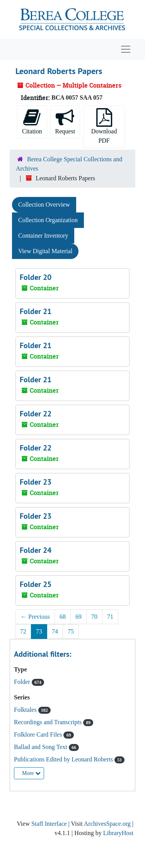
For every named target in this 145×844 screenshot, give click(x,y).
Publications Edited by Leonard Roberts (64, 759)
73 (39, 631)
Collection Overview (44, 204)
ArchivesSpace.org (107, 823)
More (31, 773)
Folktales (26, 709)
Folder (23, 681)
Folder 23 (35, 482)
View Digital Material (45, 251)
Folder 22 (35, 414)
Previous (35, 616)
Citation (32, 121)
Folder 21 (35, 311)
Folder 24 (35, 550)
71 (110, 616)
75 (71, 631)
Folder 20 (35, 277)
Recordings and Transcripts (48, 722)
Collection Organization (48, 220)
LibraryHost (118, 833)
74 (55, 631)
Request (65, 121)
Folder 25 (35, 584)
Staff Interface (49, 823)
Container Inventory (43, 235)
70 (94, 616)
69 (78, 616)
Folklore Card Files (38, 734)
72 (23, 631)
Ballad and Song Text (41, 747)
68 (63, 616)
